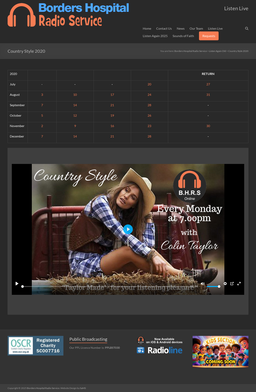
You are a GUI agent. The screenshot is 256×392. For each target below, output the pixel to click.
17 (112, 94)
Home (147, 28)
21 (112, 105)
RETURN (208, 74)
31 (208, 94)
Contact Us (164, 28)
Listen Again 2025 (155, 36)
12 (75, 115)
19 (112, 115)
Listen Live (215, 28)
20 (149, 84)
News (181, 28)
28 (149, 105)
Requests (208, 36)
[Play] (17, 283)
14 (75, 105)
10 (75, 94)
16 (112, 126)
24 (149, 94)
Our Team (196, 28)
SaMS (83, 388)
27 (208, 84)
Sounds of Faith (183, 36)
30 (208, 126)
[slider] (105, 286)
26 (149, 115)
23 (149, 126)
